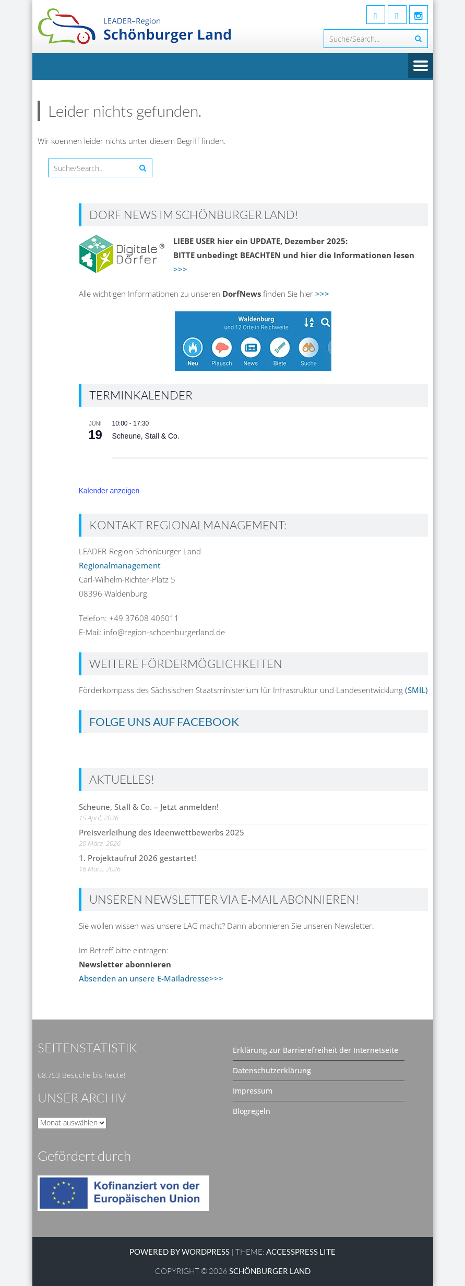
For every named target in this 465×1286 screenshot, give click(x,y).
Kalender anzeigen (109, 491)
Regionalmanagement (120, 565)
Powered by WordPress (179, 1251)
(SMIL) (416, 690)
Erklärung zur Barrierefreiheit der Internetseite (315, 1050)
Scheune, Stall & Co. (146, 436)
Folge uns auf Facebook (164, 721)
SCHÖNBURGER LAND (270, 1271)
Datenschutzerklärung (272, 1070)
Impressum (252, 1091)
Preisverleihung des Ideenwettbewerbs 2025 (161, 832)
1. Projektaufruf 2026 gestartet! (137, 858)
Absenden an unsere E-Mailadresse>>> (151, 978)
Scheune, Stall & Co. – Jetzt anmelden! (149, 807)
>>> (180, 269)
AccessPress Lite (301, 1251)
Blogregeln (251, 1111)
